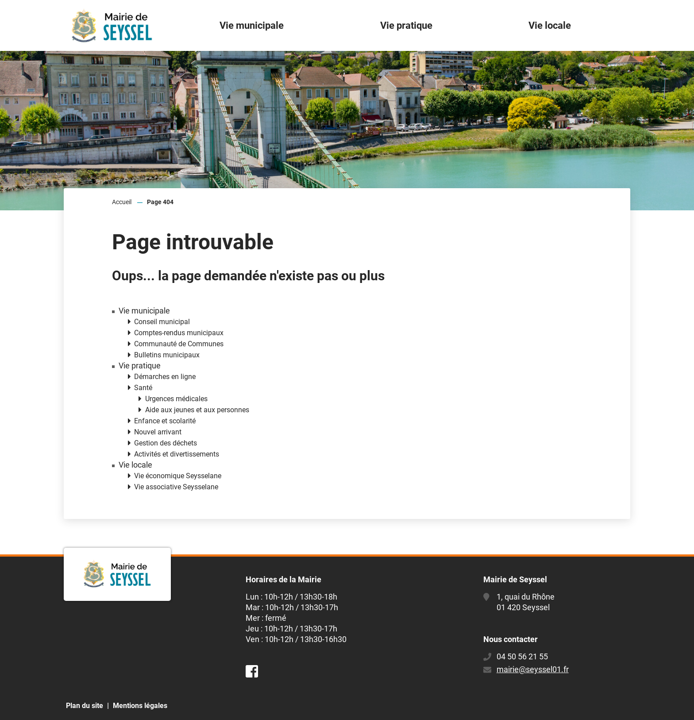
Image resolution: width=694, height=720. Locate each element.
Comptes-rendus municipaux (179, 333)
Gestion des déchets (165, 443)
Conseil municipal (162, 321)
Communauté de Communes (179, 344)
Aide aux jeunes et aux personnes (197, 410)
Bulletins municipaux (167, 355)
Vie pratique (140, 366)
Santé (143, 387)
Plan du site (84, 705)
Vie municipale (144, 311)
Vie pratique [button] (406, 25)
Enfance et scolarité (165, 421)
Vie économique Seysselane (177, 476)
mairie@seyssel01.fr (533, 669)
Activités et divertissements (176, 454)
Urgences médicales (176, 399)
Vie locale (135, 465)
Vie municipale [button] (252, 25)
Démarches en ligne (165, 376)
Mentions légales (140, 705)
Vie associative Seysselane (176, 487)
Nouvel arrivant (157, 432)
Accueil (121, 201)
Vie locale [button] (549, 25)
